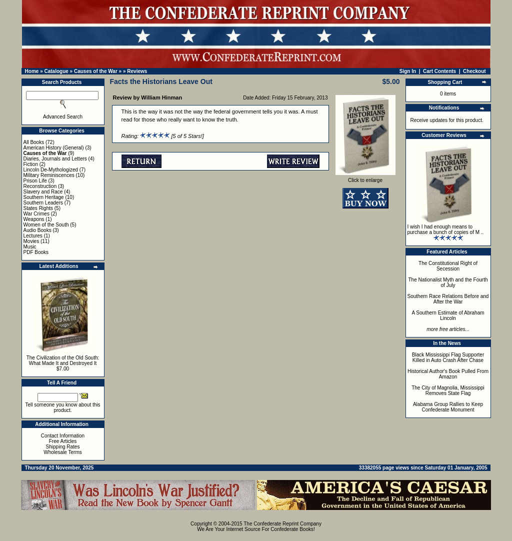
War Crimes (37, 213)
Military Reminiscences (49, 175)
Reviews (137, 71)
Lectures (33, 235)
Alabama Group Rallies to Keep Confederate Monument (448, 407)
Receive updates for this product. (447, 120)
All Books (34, 142)
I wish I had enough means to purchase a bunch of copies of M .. (446, 229)
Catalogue (56, 71)
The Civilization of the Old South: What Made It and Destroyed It (63, 360)
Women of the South (46, 225)
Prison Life (35, 181)
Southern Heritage (44, 197)
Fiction (31, 164)
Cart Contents (439, 71)
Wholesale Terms (63, 452)
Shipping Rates (63, 447)
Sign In (408, 71)
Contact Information (62, 435)
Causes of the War (96, 71)
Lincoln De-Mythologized (51, 169)
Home (32, 71)
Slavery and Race (43, 191)
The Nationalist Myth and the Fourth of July (448, 282)
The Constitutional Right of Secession (448, 266)
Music (30, 247)
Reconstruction (40, 186)
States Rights (38, 208)
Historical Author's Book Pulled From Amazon (448, 374)
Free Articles (63, 441)
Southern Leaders (44, 203)
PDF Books (36, 252)
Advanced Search (62, 117)
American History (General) (54, 147)
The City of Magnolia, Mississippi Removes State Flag (448, 390)
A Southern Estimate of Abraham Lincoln (448, 315)
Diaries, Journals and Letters (55, 159)
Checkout (474, 71)
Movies (32, 241)
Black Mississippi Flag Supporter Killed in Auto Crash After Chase (448, 357)
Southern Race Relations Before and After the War (448, 299)
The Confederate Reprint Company (283, 523)
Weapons (34, 219)
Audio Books (38, 230)
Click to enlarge (366, 178)
